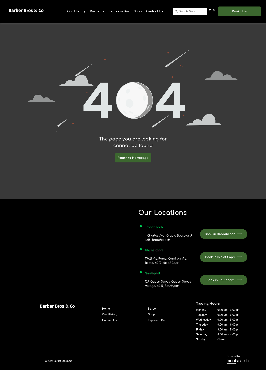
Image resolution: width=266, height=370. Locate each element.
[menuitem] (76, 11)
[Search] (190, 11)
